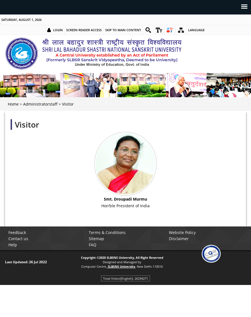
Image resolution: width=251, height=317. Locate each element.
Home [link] (13, 104)
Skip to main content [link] (123, 30)
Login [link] (58, 30)
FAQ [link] (92, 244)
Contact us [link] (18, 238)
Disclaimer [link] (179, 238)
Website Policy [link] (182, 232)
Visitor (27, 124)
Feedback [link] (17, 232)
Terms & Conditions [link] (107, 232)
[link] (148, 30)
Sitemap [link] (96, 238)
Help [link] (12, 244)
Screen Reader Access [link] (84, 30)
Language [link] (196, 30)
